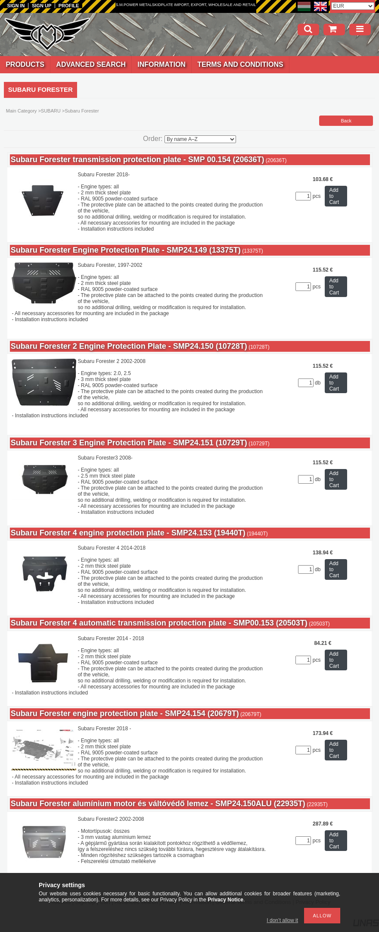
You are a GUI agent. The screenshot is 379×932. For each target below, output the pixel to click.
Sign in (16, 5)
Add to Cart (334, 196)
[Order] (200, 139)
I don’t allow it (282, 920)
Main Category (21, 110)
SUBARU (51, 110)
